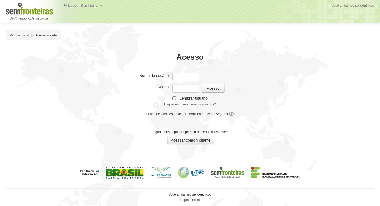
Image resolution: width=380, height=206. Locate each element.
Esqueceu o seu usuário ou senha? (190, 104)
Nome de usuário (154, 75)
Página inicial (19, 35)
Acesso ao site (46, 35)
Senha (163, 87)
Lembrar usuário (194, 98)
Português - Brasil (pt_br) (82, 5)
